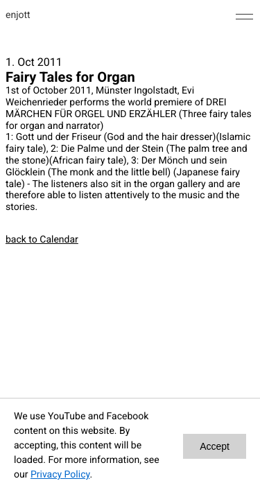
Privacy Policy (60, 474)
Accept (214, 446)
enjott (18, 15)
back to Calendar (42, 239)
